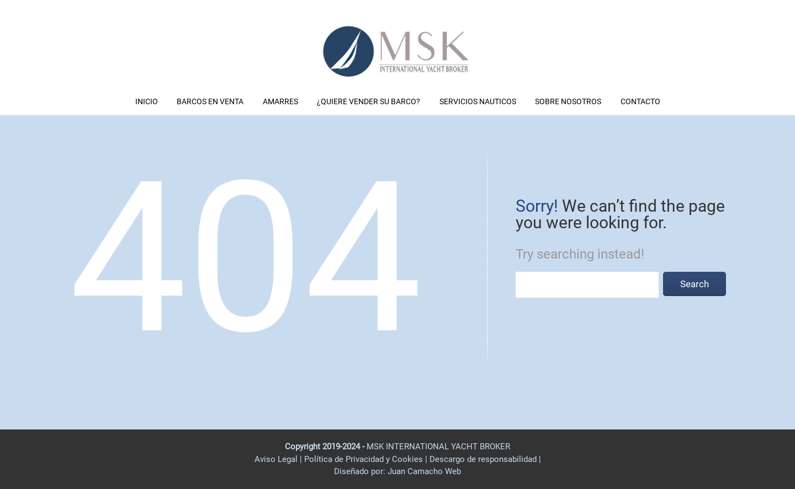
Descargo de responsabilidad (484, 459)
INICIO (146, 101)
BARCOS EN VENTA (210, 101)
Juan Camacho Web (423, 471)
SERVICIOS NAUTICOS (477, 101)
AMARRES (280, 101)
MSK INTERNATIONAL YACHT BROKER (438, 447)
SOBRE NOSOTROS (568, 101)
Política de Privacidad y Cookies (364, 459)
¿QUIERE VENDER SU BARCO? (368, 101)
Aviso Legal (276, 459)
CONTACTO (640, 101)
